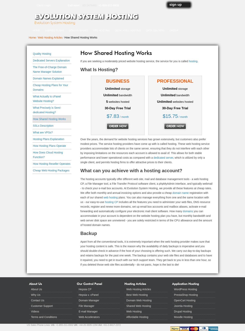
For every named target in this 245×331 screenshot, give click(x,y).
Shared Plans (54, 30)
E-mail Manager (88, 311)
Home (36, 30)
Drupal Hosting (183, 311)
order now (118, 126)
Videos (35, 311)
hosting (193, 61)
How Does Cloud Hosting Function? (48, 155)
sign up (175, 5)
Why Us (35, 294)
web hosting (111, 197)
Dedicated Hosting (128, 30)
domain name (180, 192)
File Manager (86, 305)
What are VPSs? (43, 132)
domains (188, 211)
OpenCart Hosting (184, 300)
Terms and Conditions (44, 317)
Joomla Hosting (183, 305)
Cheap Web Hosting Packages (51, 170)
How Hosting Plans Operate (49, 145)
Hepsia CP (85, 289)
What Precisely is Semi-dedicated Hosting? (47, 110)
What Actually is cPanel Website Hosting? (47, 99)
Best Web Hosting (137, 294)
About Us (36, 289)
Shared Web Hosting (138, 305)
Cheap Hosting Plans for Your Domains (50, 87)
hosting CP (111, 202)
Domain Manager (89, 300)
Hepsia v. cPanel (89, 294)
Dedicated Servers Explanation (51, 60)
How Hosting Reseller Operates (51, 163)
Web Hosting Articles (50, 37)
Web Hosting (134, 311)
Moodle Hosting (183, 317)
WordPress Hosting (185, 289)
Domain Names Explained (48, 78)
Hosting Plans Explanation (48, 139)
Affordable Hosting (137, 317)
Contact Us (37, 300)
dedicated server (163, 157)
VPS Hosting (101, 30)
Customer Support (42, 305)
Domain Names (78, 30)
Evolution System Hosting (85, 16)
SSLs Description (43, 125)
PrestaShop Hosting (186, 294)
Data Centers (155, 30)
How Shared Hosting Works (49, 119)
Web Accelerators (89, 317)
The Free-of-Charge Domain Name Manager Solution (50, 69)
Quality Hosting (42, 53)
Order (173, 30)
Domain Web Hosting (139, 300)
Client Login (44, 5)
